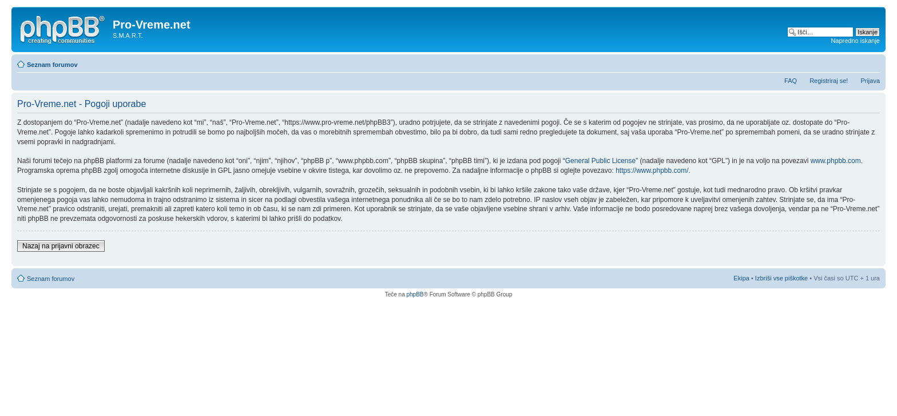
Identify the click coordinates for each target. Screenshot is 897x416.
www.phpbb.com (836, 161)
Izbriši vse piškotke (782, 278)
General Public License (600, 161)
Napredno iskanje (855, 40)
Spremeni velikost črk (871, 62)
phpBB (414, 294)
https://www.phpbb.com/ (652, 171)
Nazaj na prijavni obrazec (61, 246)
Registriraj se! (828, 80)
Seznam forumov (52, 64)
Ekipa (741, 278)
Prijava (870, 80)
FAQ (790, 80)
